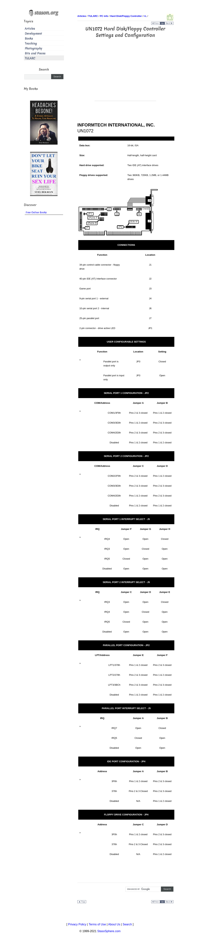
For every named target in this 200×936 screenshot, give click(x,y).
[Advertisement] (125, 75)
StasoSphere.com (109, 931)
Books (29, 39)
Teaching (31, 43)
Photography (33, 48)
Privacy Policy (77, 924)
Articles (30, 29)
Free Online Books (36, 212)
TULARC (30, 58)
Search (127, 924)
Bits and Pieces (35, 53)
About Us (114, 924)
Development (33, 34)
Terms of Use (97, 924)
